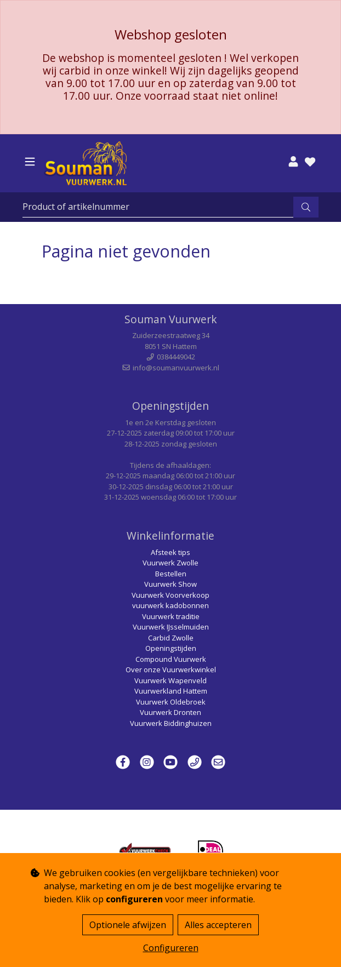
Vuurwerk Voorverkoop (170, 595)
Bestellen (170, 574)
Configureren (170, 948)
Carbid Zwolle (171, 638)
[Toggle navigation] (29, 161)
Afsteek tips (170, 552)
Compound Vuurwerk (170, 659)
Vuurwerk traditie (171, 616)
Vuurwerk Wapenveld (170, 680)
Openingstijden (170, 648)
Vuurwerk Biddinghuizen (171, 723)
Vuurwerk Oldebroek (171, 702)
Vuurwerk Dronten (170, 712)
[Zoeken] (158, 207)
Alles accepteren (218, 925)
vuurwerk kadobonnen (170, 605)
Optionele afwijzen (127, 925)
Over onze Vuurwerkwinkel (171, 669)
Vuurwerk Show (170, 584)
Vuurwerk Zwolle (170, 563)
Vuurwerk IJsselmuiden (171, 627)
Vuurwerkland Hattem (170, 691)
